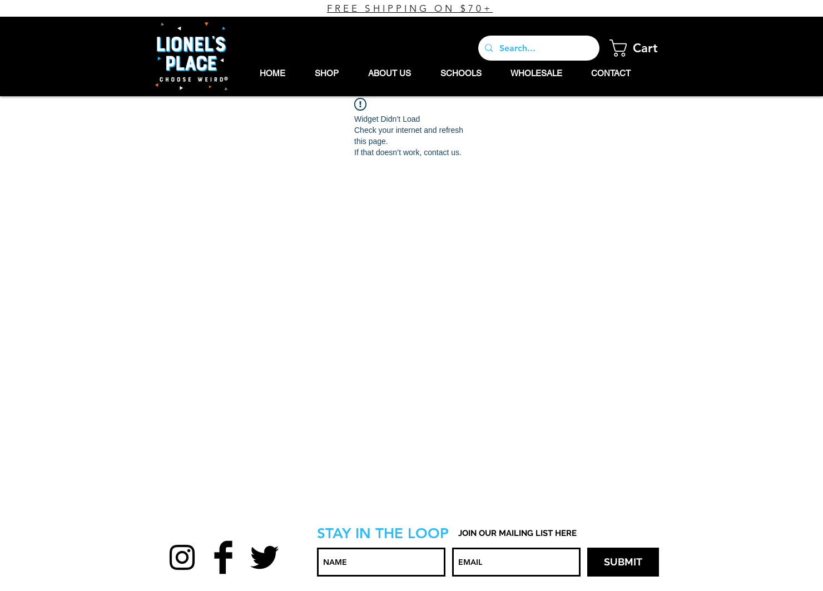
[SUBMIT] (623, 562)
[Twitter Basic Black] (264, 557)
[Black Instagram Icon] (182, 557)
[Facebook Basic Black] (223, 557)
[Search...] (537, 48)
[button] (642, 48)
